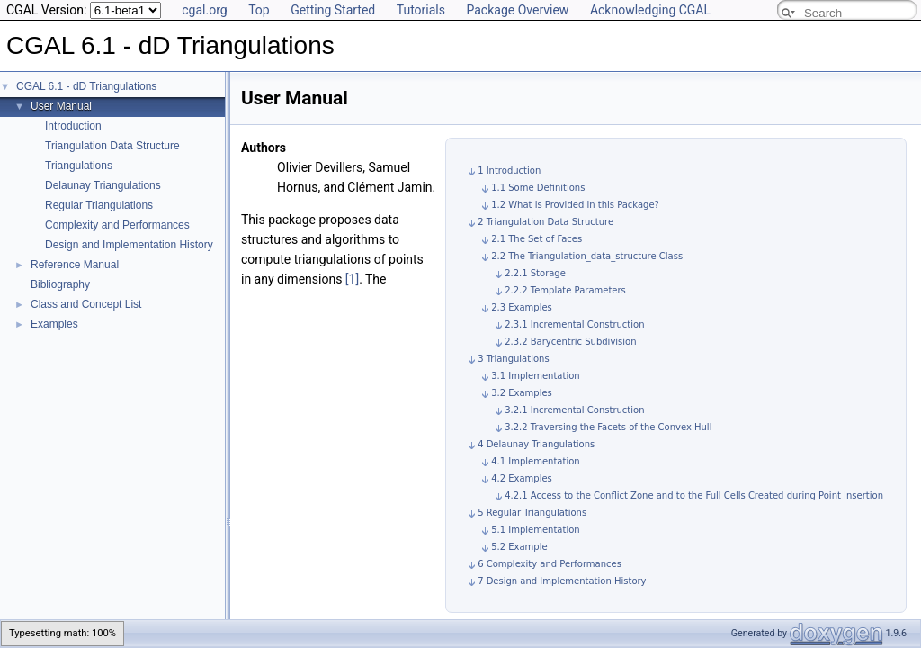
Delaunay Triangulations (103, 185)
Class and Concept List (86, 304)
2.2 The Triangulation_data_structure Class (587, 256)
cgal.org (204, 10)
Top (259, 10)
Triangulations (78, 165)
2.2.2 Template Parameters (565, 290)
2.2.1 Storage (535, 273)
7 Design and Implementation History (562, 581)
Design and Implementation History (129, 244)
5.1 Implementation (535, 530)
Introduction (73, 126)
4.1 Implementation (535, 461)
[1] (352, 279)
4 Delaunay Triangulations (536, 444)
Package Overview (517, 10)
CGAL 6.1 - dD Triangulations (86, 86)
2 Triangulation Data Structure (545, 222)
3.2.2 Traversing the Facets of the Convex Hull (608, 427)
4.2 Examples (521, 478)
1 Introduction (509, 171)
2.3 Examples (521, 307)
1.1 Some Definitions (538, 188)
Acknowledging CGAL (650, 10)
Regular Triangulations (99, 205)
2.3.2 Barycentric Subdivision (570, 341)
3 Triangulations (514, 359)
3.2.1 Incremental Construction (574, 410)
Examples (54, 324)
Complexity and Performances (117, 225)
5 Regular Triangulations (532, 513)
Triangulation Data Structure (112, 146)
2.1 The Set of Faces (536, 239)
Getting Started (333, 10)
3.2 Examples (521, 393)
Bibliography (60, 284)
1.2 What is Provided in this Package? (575, 205)
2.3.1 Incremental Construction (574, 324)
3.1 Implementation (535, 376)
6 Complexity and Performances (549, 564)
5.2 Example (519, 547)
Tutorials (421, 10)
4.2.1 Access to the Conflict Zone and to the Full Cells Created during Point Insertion (694, 495)
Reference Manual (75, 264)
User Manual (61, 106)
